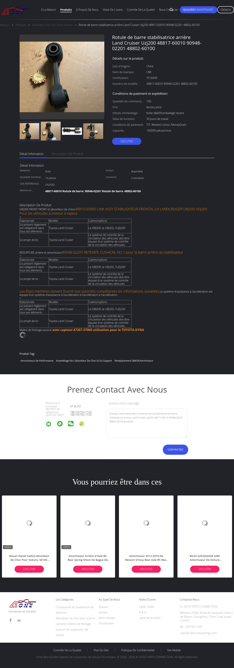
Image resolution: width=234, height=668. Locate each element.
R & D (142, 612)
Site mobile (174, 650)
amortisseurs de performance (36, 360)
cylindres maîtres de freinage (73, 624)
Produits (66, 10)
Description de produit (67, 154)
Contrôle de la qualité (141, 10)
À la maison (48, 10)
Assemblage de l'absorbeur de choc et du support (84, 360)
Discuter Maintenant (198, 10)
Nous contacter (168, 10)
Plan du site (101, 650)
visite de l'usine (113, 10)
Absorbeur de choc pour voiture (75, 618)
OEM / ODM (146, 607)
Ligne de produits (150, 618)
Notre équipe (107, 618)
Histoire (103, 607)
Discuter (127, 141)
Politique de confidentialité (138, 650)
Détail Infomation (31, 154)
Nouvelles (188, 10)
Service (103, 612)
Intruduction (106, 623)
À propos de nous (87, 10)
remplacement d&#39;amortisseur (134, 360)
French (226, 10)
